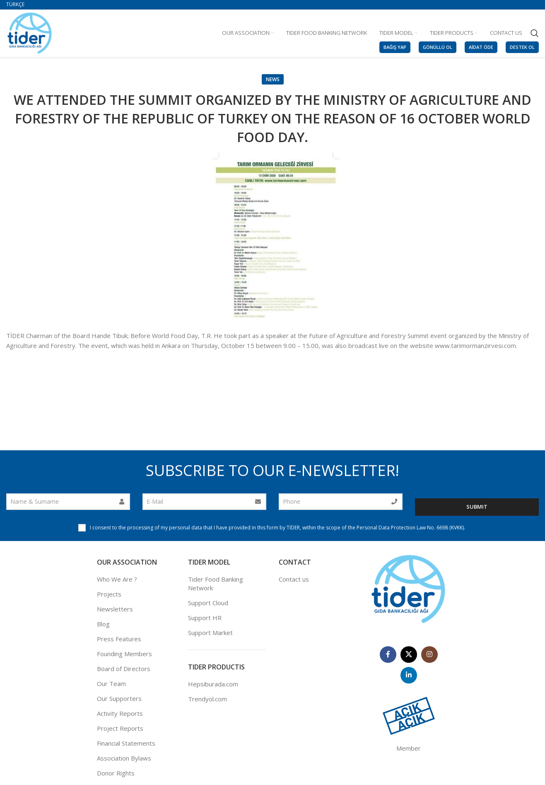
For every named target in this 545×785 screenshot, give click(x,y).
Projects (109, 594)
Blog (103, 624)
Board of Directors (123, 669)
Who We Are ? (117, 579)
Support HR (205, 618)
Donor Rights (116, 773)
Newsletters (115, 609)
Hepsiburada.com (213, 685)
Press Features (119, 639)
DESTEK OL (522, 47)
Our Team (111, 684)
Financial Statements (126, 743)
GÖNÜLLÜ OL (437, 47)
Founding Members (124, 654)
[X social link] (408, 655)
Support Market (210, 633)
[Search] (534, 33)
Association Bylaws (124, 758)
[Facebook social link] (388, 655)
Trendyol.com (207, 700)
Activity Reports (120, 714)
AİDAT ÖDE (481, 47)
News (273, 79)
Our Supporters (119, 699)
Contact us (294, 579)
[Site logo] (29, 32)
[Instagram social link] (429, 655)
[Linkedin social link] (408, 675)
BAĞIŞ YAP (394, 47)
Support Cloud (208, 603)
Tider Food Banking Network (215, 583)
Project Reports (120, 729)
